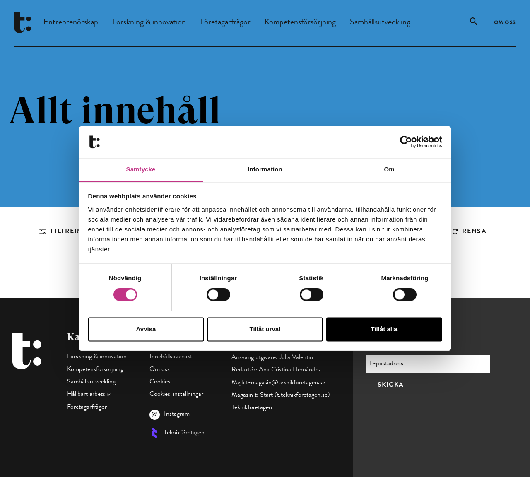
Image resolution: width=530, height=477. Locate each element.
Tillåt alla (384, 328)
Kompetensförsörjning (300, 23)
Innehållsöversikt (170, 357)
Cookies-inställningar (176, 394)
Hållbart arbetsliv (89, 394)
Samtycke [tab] (141, 169)
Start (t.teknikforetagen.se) (295, 395)
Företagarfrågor (225, 23)
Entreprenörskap (70, 23)
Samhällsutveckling (380, 23)
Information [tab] (265, 169)
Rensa (474, 232)
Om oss (505, 23)
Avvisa (146, 328)
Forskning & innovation (149, 23)
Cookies (159, 382)
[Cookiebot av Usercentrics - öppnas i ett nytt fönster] (406, 142)
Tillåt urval (265, 328)
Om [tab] (389, 169)
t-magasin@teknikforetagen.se (285, 383)
